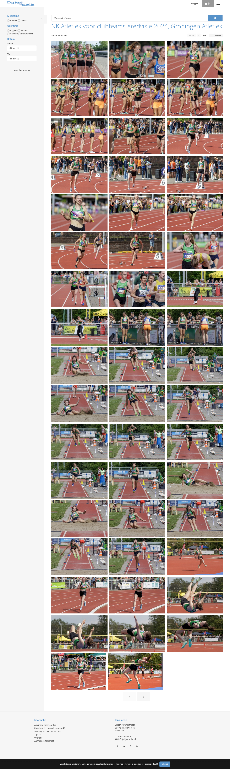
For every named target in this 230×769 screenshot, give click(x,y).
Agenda (37, 734)
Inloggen (194, 4)
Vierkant (12, 34)
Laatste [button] (218, 35)
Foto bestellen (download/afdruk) (49, 728)
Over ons (38, 738)
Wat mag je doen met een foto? (48, 731)
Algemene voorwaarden (45, 725)
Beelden (12, 20)
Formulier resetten (22, 70)
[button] (199, 35)
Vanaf (10, 43)
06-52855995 (124, 736)
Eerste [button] (191, 35)
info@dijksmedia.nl (127, 739)
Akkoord (165, 764)
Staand (23, 30)
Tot (8, 54)
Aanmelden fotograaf (44, 741)
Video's (22, 20)
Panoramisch (25, 34)
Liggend (12, 30)
